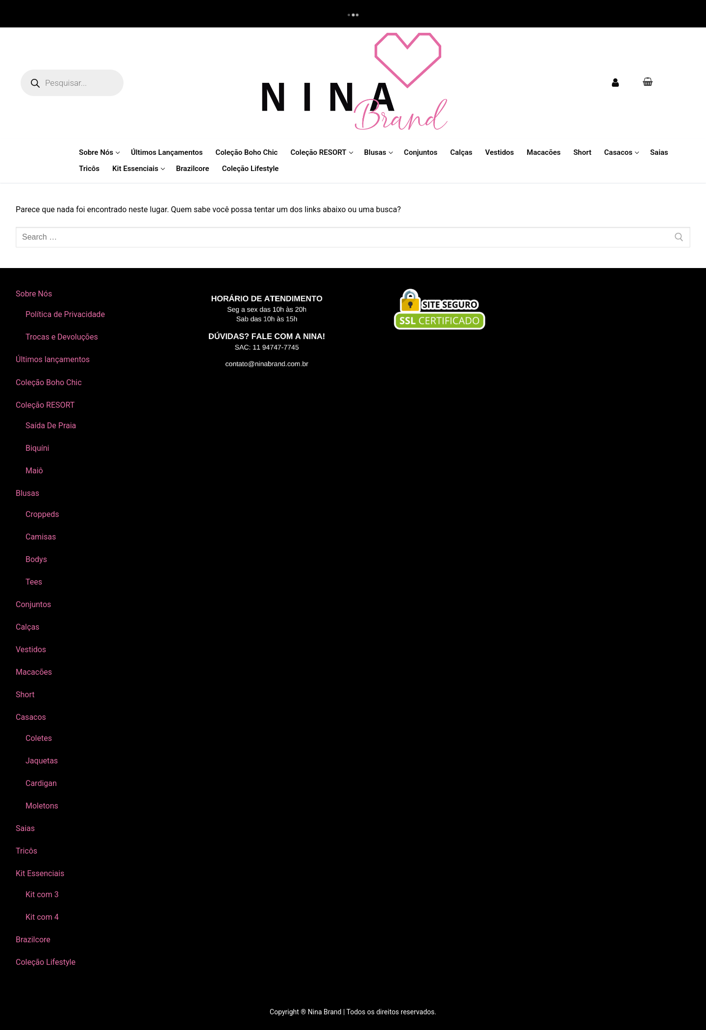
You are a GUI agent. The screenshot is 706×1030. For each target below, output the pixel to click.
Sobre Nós (35, 293)
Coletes (38, 738)
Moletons (41, 805)
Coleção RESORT (46, 405)
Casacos (32, 717)
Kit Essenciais (41, 873)
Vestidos (31, 649)
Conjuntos (33, 604)
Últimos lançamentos (53, 359)
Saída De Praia (50, 425)
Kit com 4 (42, 917)
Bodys (36, 559)
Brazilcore (33, 939)
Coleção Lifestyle (46, 962)
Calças (27, 627)
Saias (25, 828)
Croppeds (42, 514)
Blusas (28, 493)
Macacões (34, 672)
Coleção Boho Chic (49, 382)
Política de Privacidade (65, 314)
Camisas (40, 536)
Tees (33, 582)
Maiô (34, 470)
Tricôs (26, 851)
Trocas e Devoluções (61, 337)
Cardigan (41, 783)
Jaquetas (41, 760)
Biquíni (37, 448)
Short (25, 694)
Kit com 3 (42, 894)
